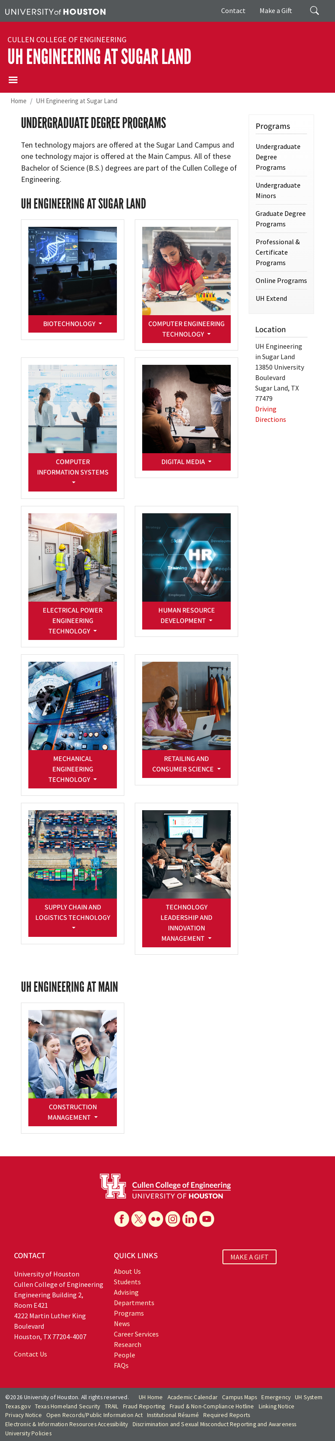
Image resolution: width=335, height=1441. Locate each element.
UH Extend (271, 298)
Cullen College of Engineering (66, 39)
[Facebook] (121, 1219)
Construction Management (72, 1112)
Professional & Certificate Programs (278, 252)
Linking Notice (277, 1406)
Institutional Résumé (173, 1415)
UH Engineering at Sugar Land (99, 57)
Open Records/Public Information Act (94, 1415)
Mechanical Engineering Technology (70, 769)
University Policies (28, 1433)
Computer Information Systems (73, 467)
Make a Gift (276, 10)
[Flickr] (155, 1219)
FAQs (121, 1365)
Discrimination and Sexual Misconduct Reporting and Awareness (215, 1424)
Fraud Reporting (144, 1406)
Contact (233, 10)
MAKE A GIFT (249, 1256)
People (124, 1354)
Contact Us (30, 1354)
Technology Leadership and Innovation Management (186, 922)
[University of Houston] (55, 11)
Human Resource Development (186, 616)
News (122, 1323)
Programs (129, 1313)
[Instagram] (172, 1219)
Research (127, 1344)
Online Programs (281, 280)
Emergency (276, 1397)
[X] (138, 1219)
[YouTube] (206, 1219)
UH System (308, 1397)
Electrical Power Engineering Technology (73, 621)
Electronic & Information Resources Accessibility (66, 1424)
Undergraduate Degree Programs (278, 157)
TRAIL (112, 1406)
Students (127, 1281)
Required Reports (226, 1415)
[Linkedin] (189, 1219)
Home (18, 101)
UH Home (151, 1397)
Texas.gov (18, 1406)
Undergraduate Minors (278, 190)
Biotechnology (70, 324)
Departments (134, 1302)
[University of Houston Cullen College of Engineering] (165, 1185)
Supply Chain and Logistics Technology (72, 912)
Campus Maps (239, 1397)
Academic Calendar (193, 1397)
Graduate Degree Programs (281, 218)
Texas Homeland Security (67, 1406)
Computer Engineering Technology (186, 329)
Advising (126, 1292)
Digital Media (183, 462)
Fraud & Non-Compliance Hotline (212, 1406)
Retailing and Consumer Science (183, 764)
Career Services (136, 1334)
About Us (127, 1271)
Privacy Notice (23, 1415)
